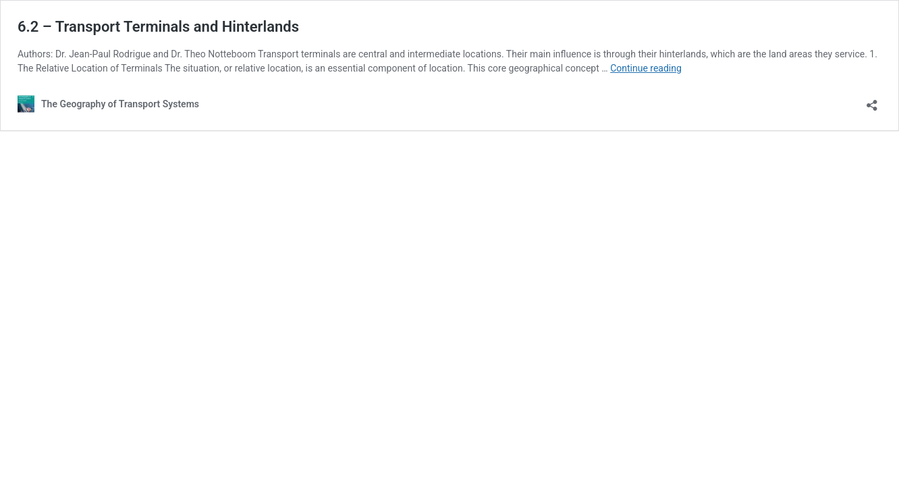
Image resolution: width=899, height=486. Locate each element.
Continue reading (646, 68)
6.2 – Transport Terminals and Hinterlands (158, 26)
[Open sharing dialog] (872, 100)
